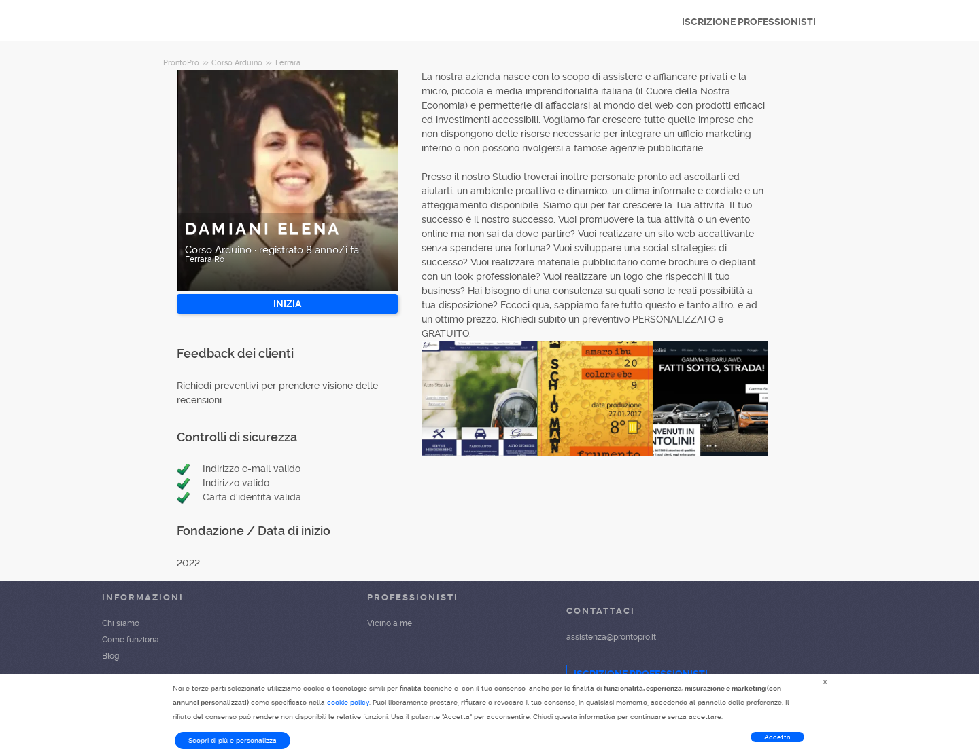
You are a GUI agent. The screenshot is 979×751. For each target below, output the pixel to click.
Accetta (777, 737)
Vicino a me (389, 623)
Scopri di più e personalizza (232, 740)
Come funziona (130, 639)
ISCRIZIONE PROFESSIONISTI (749, 21)
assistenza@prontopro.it (611, 637)
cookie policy (348, 702)
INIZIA (287, 303)
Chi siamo (120, 623)
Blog (110, 656)
